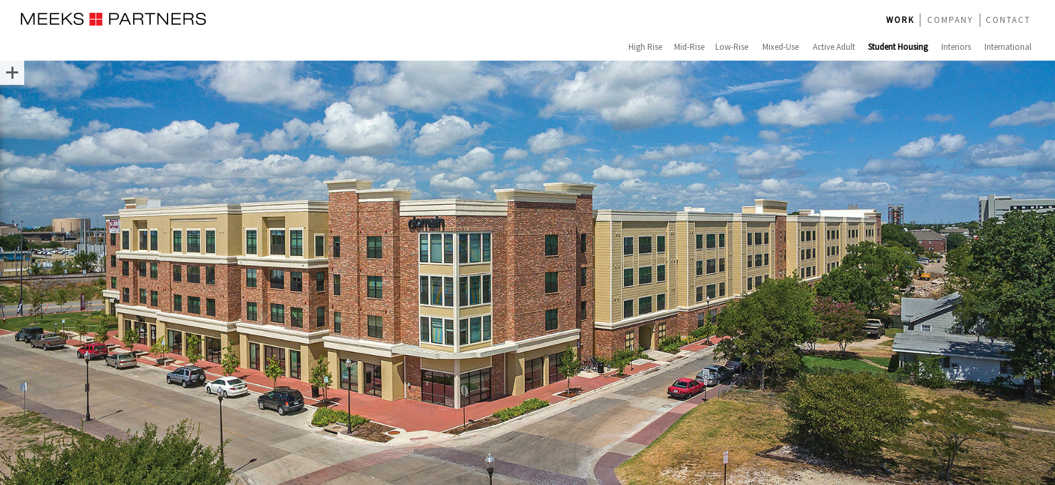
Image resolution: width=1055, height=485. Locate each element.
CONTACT (1008, 20)
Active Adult (834, 47)
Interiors (956, 47)
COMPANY (950, 20)
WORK (900, 20)
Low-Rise (731, 47)
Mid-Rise (689, 47)
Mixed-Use (780, 47)
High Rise (645, 47)
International (1007, 47)
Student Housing (898, 47)
